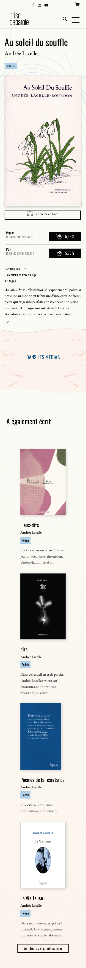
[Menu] (73, 19)
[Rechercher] (62, 19)
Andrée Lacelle (21, 53)
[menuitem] (77, 4)
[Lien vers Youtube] (46, 4)
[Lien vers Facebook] (33, 4)
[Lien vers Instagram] (39, 4)
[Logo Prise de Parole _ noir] (35, 19)
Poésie (11, 65)
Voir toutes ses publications (43, 948)
